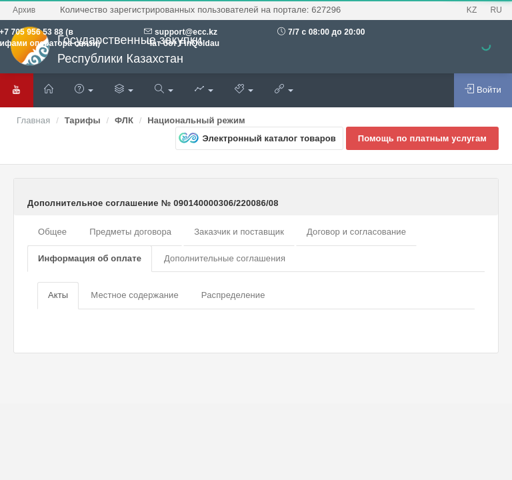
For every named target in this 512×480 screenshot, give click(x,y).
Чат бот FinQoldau (181, 43)
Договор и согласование (356, 232)
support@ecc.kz (186, 32)
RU (496, 10)
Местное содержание (134, 295)
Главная (33, 120)
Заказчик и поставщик (239, 232)
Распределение (233, 295)
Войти (483, 89)
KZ (472, 10)
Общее (52, 232)
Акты (58, 295)
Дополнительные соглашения (224, 258)
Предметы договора (130, 232)
